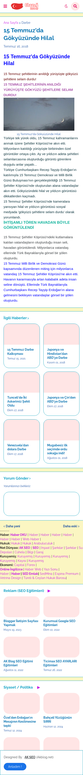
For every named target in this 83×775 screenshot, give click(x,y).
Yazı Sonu (51, 569)
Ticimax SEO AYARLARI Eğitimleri (60, 663)
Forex (31, 565)
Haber (33, 535)
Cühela (20, 552)
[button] (5, 6)
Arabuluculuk (43, 543)
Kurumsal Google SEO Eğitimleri (59, 623)
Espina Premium (67, 573)
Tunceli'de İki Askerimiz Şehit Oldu (18, 401)
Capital (19, 565)
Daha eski (70, 526)
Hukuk (15, 543)
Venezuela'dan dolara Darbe (18, 447)
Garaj (39, 552)
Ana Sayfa (11, 22)
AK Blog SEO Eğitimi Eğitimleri (18, 663)
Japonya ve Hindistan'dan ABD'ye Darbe (57, 353)
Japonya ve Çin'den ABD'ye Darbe (61, 399)
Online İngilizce (11, 569)
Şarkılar (57, 548)
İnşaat (45, 548)
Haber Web (33, 569)
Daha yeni (13, 526)
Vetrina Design (10, 578)
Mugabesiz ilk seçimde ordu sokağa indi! (57, 449)
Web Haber (31, 539)
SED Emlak (30, 573)
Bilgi (30, 552)
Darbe (25, 22)
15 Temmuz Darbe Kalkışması (20, 351)
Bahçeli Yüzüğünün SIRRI (57, 719)
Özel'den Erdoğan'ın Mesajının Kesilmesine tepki (20, 721)
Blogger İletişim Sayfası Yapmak (21, 623)
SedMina (46, 573)
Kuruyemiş (25, 556)
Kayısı (22, 560)
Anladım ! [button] (15, 766)
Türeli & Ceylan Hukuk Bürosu (44, 578)
